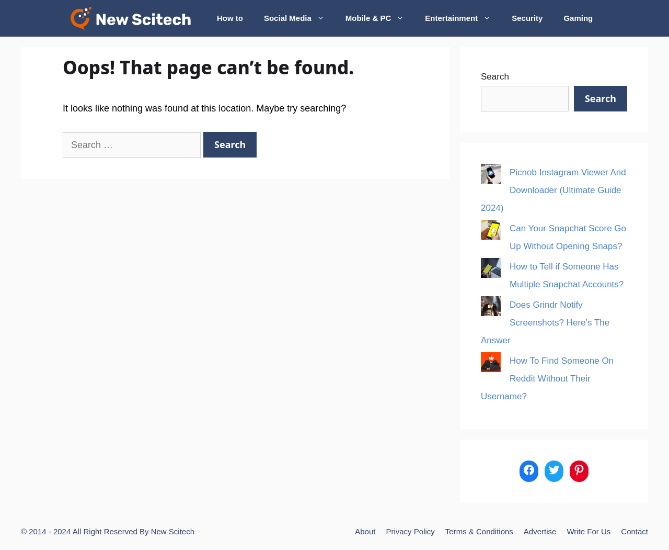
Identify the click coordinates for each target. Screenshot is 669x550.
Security (527, 18)
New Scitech (172, 531)
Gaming (578, 18)
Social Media (299, 18)
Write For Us (588, 531)
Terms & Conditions (479, 531)
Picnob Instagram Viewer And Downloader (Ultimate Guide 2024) (553, 190)
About (365, 531)
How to (230, 18)
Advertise (540, 531)
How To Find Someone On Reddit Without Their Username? (547, 378)
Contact (634, 531)
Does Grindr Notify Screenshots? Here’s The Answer (545, 322)
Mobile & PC (380, 18)
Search (495, 77)
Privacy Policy (410, 531)
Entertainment (463, 18)
